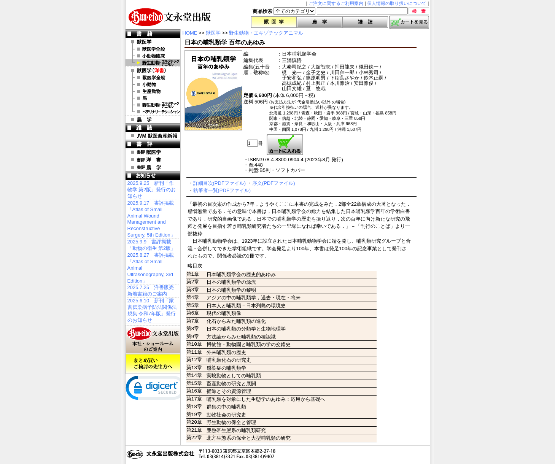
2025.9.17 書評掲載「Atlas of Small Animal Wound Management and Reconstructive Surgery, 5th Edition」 (151, 219)
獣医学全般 (153, 49)
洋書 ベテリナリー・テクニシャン (153, 111)
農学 (319, 22)
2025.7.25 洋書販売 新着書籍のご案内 (150, 290)
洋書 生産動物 (153, 91)
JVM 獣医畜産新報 (153, 136)
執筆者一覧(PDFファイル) (222, 190)
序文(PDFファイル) (273, 183)
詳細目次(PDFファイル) (219, 183)
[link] (156, 389)
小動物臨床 (153, 55)
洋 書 (153, 70)
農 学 (153, 119)
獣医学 (274, 22)
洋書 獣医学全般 (153, 77)
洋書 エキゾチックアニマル (153, 105)
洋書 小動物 (153, 84)
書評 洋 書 (153, 160)
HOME (190, 33)
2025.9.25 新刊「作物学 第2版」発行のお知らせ (151, 189)
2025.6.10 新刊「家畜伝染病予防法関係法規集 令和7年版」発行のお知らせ (152, 310)
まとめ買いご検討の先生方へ (153, 364)
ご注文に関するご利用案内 (336, 3)
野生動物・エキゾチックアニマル (153, 62)
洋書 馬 (153, 98)
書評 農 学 (153, 167)
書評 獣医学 (153, 152)
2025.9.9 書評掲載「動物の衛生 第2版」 (151, 245)
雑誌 (365, 22)
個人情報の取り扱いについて (396, 3)
